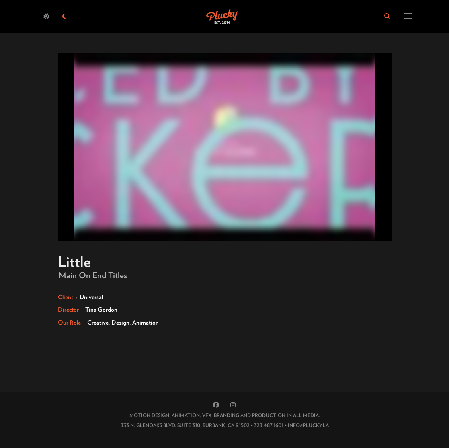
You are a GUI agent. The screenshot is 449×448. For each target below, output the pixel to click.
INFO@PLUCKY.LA (308, 425)
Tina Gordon (101, 309)
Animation (145, 322)
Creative (98, 322)
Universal (91, 297)
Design (120, 322)
